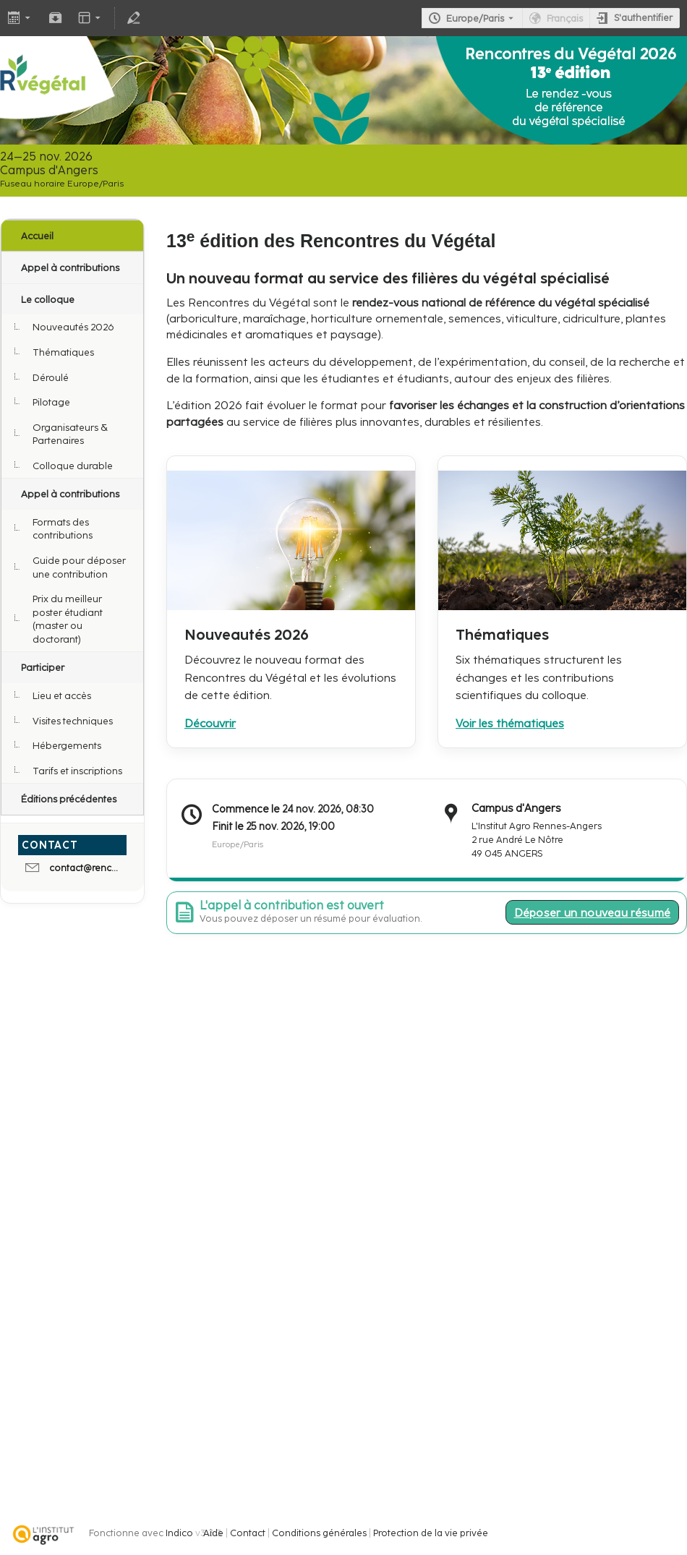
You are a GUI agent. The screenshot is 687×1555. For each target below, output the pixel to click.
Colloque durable (73, 465)
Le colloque (47, 299)
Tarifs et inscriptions (77, 770)
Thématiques (63, 352)
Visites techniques (73, 721)
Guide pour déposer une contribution (79, 567)
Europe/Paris (475, 18)
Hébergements (67, 745)
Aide (213, 1533)
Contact (247, 1533)
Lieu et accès (62, 695)
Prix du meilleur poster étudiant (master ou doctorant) (68, 619)
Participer (42, 667)
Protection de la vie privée (430, 1533)
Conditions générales (319, 1533)
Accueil (37, 235)
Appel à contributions (70, 267)
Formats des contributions (63, 528)
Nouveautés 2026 (73, 327)
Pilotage (51, 402)
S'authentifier (643, 17)
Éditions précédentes (68, 799)
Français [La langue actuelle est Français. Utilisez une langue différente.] (565, 18)
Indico (179, 1533)
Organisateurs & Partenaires (70, 434)
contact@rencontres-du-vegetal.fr (86, 867)
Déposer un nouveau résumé (592, 913)
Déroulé (51, 377)
